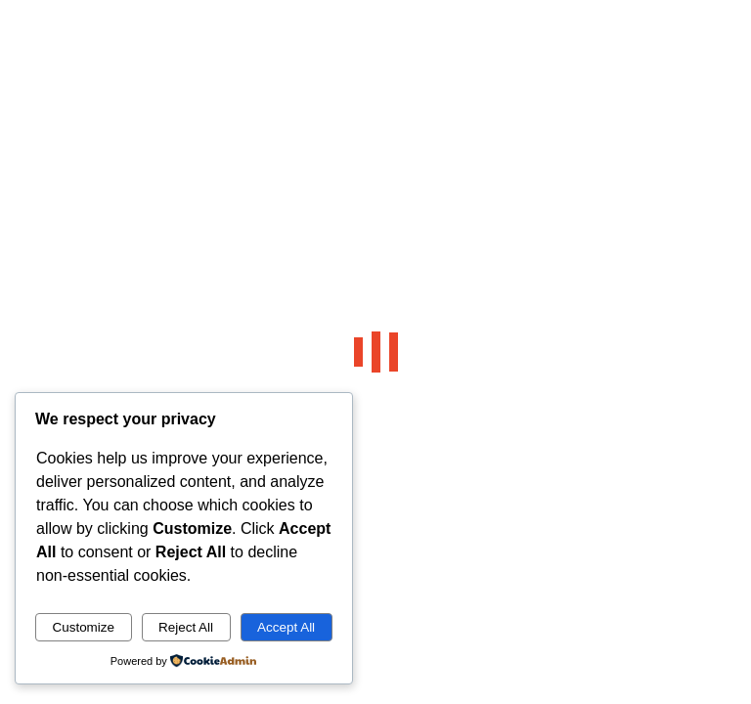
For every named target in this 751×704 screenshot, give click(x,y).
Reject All (185, 627)
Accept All (286, 627)
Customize (83, 627)
